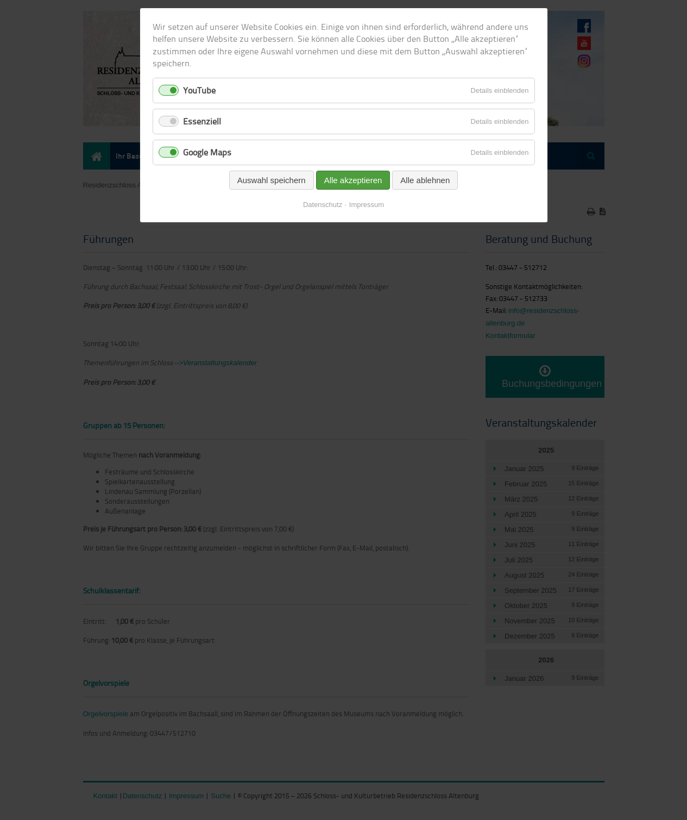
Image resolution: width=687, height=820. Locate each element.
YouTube (199, 90)
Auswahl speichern (271, 180)
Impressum (366, 205)
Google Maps (207, 152)
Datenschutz (322, 205)
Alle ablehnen (425, 180)
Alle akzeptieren (353, 180)
